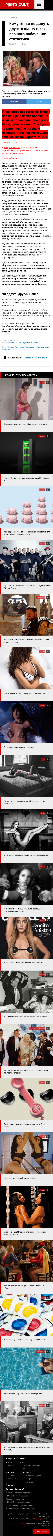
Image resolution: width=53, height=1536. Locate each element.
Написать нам (42, 1531)
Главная (5, 17)
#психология (30, 347)
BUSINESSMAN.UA (19, 1505)
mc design (38, 1518)
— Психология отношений (30, 1465)
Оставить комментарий (36, 357)
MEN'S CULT (17, 1496)
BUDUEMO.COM (20, 1508)
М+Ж (22, 1458)
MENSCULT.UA (18, 1502)
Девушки (10, 1458)
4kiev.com (15, 1499)
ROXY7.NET (18, 1493)
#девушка (19, 347)
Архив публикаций (15, 1489)
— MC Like (9, 1462)
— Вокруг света (29, 1482)
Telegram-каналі (12, 147)
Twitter (39, 101)
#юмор (11, 347)
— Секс (22, 1469)
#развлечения (43, 347)
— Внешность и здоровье (32, 1476)
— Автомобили (11, 1479)
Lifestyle (27, 1472)
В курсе (9, 1485)
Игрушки (10, 1472)
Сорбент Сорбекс (16, 1523)
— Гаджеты (10, 1476)
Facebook (14, 101)
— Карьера (27, 1479)
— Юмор (23, 1462)
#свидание (7, 349)
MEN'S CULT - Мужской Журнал (24, 342)
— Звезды (10, 1465)
